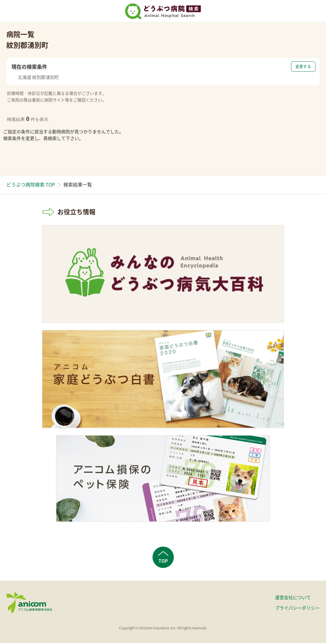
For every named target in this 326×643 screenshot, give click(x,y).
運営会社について (293, 597)
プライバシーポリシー (297, 608)
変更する (303, 66)
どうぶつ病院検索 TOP (30, 184)
